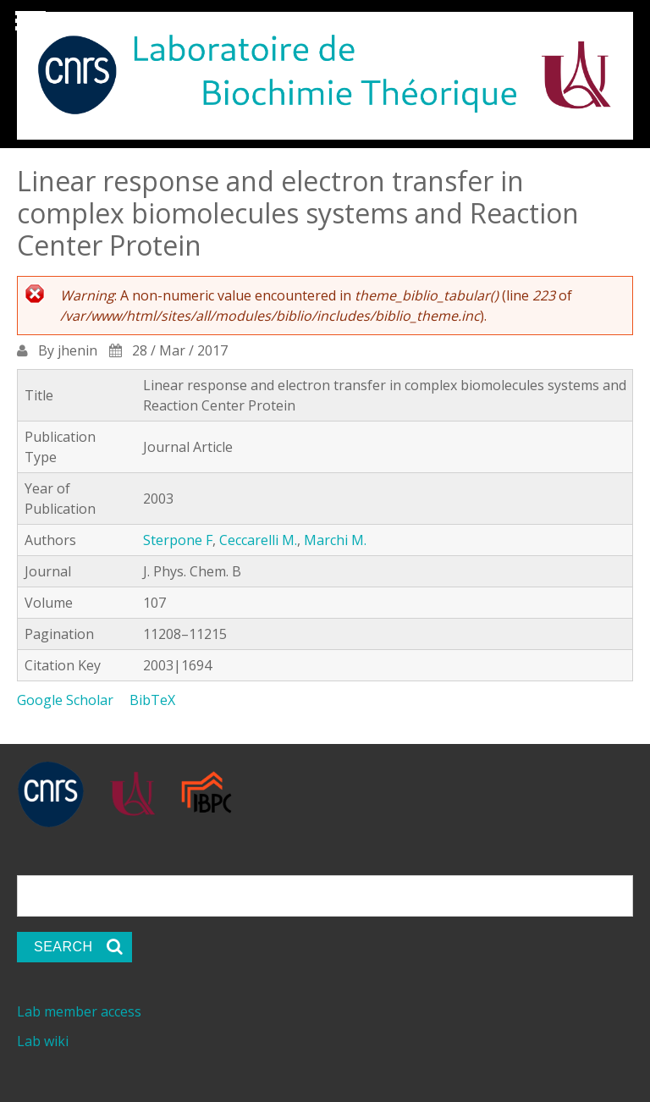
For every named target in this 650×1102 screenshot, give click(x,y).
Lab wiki (43, 1041)
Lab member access (79, 1011)
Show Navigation (27, 25)
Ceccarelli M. (258, 540)
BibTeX (152, 700)
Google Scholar (65, 700)
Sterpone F (177, 540)
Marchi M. (335, 540)
